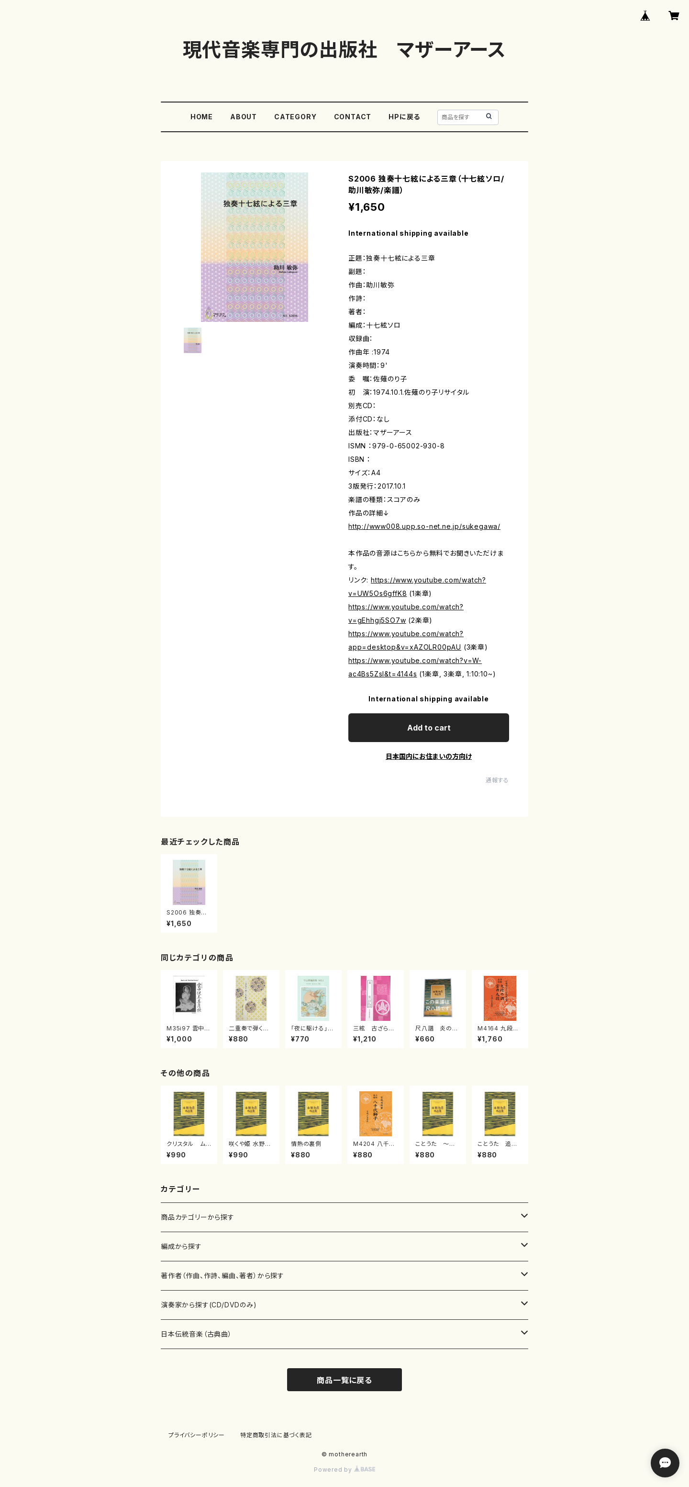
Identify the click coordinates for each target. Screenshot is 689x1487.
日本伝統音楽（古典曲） (196, 1334)
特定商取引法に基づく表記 (276, 1435)
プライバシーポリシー (196, 1435)
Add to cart (429, 727)
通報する (497, 780)
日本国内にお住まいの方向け (429, 756)
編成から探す (181, 1246)
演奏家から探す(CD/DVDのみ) (209, 1305)
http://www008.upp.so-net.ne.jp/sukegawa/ (424, 526)
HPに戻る (404, 117)
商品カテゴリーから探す (197, 1217)
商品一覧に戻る (344, 1380)
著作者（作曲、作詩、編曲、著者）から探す (222, 1275)
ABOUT (243, 117)
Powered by (344, 1469)
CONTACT (353, 117)
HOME (201, 117)
